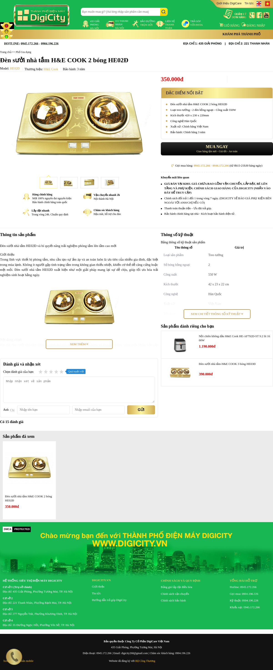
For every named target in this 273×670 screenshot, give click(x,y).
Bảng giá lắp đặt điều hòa (176, 587)
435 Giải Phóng (95, 25)
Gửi (141, 410)
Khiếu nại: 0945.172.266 (245, 607)
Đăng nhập (253, 25)
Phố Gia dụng (23, 52)
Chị (12, 410)
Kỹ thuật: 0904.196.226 (244, 600)
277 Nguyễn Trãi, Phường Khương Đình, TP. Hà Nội (45, 613)
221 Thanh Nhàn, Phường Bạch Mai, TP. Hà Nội (42, 602)
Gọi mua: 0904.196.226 (244, 593)
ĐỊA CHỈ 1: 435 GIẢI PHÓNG (202, 43)
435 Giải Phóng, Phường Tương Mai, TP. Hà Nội (43, 591)
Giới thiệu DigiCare (229, 3)
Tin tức (249, 3)
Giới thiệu (98, 586)
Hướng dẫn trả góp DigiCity (109, 600)
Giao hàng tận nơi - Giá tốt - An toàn (217, 148)
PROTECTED (22, 529)
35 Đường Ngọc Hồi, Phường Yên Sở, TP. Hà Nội (44, 625)
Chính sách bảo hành (173, 600)
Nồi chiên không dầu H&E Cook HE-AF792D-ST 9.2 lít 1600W (234, 338)
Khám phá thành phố (241, 34)
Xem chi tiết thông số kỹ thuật (217, 314)
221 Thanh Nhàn (121, 24)
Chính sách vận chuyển (175, 593)
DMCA (7, 529)
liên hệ (170, 24)
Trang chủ (5, 52)
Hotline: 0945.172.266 (243, 587)
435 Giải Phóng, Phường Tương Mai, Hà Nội (136, 647)
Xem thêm (79, 344)
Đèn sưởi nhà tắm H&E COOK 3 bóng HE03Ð (227, 364)
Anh (6, 409)
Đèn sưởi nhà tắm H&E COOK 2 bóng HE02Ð (28, 498)
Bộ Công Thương (145, 661)
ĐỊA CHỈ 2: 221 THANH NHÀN (249, 43)
